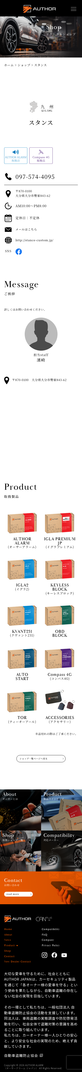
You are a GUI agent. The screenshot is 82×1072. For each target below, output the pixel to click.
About (8, 935)
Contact (9, 956)
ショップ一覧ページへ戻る (34, 758)
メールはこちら (26, 229)
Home (8, 929)
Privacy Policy (51, 945)
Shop (7, 951)
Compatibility (51, 929)
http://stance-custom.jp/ (35, 240)
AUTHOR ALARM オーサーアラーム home (39, 10)
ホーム (9, 65)
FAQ (44, 935)
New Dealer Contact (17, 961)
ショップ (23, 65)
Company (48, 940)
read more (13, 893)
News (7, 940)
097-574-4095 (35, 176)
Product (9, 945)
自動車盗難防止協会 (21, 1055)
